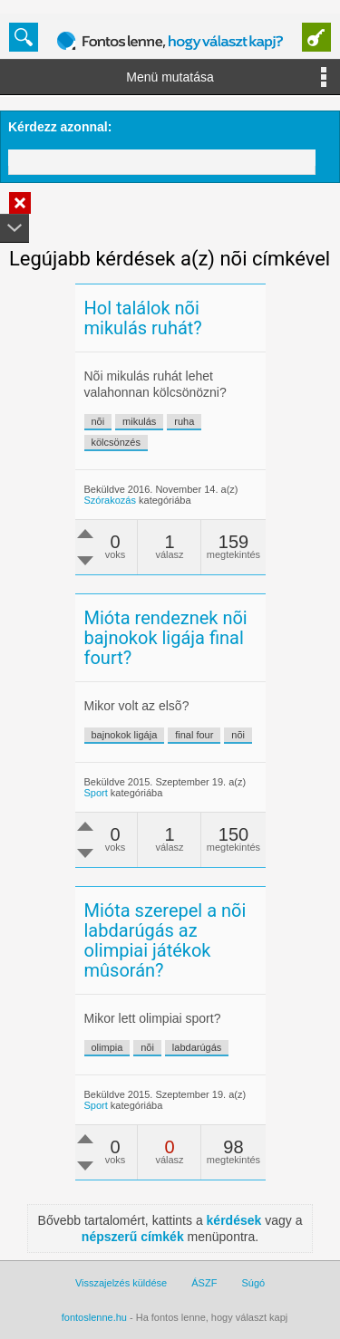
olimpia (107, 1047)
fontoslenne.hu (94, 1317)
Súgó (253, 1282)
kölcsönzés (116, 442)
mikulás (139, 421)
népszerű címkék (133, 1236)
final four (194, 734)
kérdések (234, 1220)
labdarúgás (196, 1047)
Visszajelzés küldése (121, 1282)
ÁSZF (204, 1282)
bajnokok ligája (125, 734)
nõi (98, 421)
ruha (184, 421)
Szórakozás (110, 500)
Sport (96, 792)
